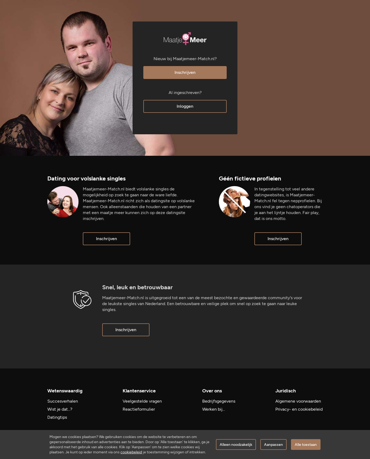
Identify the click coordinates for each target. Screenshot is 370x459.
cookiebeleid (131, 452)
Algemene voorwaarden (298, 401)
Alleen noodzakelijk (236, 444)
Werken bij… (213, 409)
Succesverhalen (62, 401)
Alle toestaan (306, 444)
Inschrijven (185, 72)
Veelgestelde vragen (142, 401)
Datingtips (57, 417)
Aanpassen (273, 444)
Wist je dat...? (59, 409)
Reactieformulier (139, 409)
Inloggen (185, 106)
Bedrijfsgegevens (218, 401)
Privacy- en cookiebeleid (299, 409)
